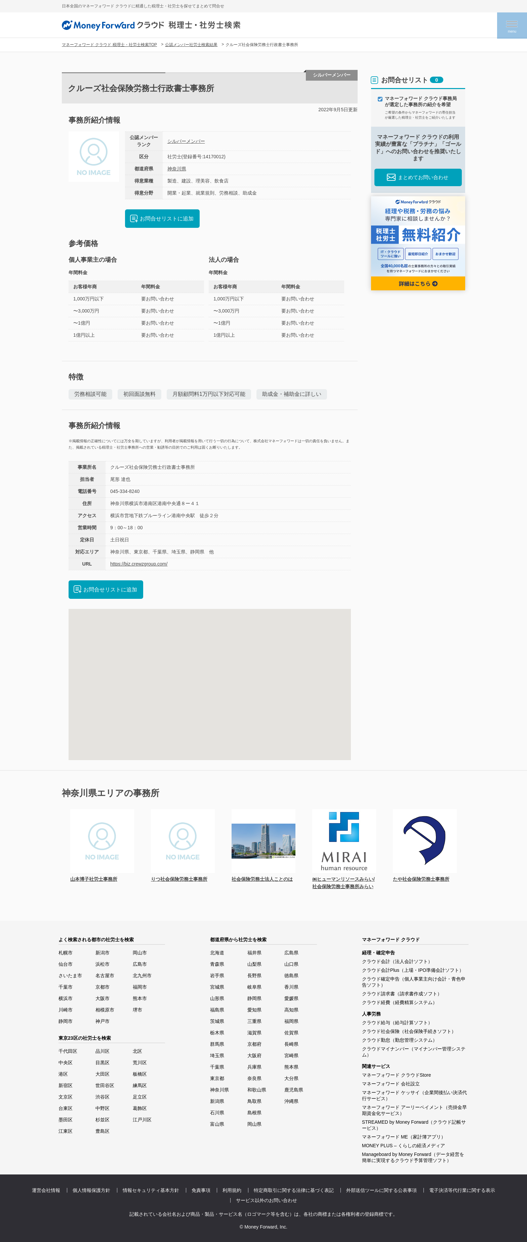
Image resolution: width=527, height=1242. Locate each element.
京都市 (102, 987)
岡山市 (140, 952)
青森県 (217, 964)
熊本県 (291, 1067)
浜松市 (102, 964)
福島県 (217, 1009)
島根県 (254, 1112)
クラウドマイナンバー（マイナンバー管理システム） (413, 1052)
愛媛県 (291, 998)
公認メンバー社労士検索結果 (191, 44)
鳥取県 (254, 1101)
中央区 (65, 1062)
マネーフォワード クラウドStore (396, 1075)
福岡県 (291, 1021)
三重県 (254, 1021)
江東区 (65, 1131)
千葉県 (217, 1067)
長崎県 (291, 1044)
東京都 (217, 1078)
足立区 (140, 1097)
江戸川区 (142, 1119)
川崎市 (65, 1009)
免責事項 (201, 1190)
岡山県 (254, 1124)
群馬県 (217, 1044)
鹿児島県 (293, 1089)
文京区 (65, 1097)
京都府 (254, 1044)
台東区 (65, 1108)
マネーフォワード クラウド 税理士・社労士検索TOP (109, 44)
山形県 (217, 998)
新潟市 (102, 952)
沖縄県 (291, 1101)
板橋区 (140, 1074)
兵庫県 (254, 1067)
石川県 (217, 1112)
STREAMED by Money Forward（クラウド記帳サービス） (414, 1125)
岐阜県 (254, 987)
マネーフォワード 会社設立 (391, 1083)
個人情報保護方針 (91, 1190)
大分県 (291, 1078)
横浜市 (65, 998)
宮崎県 (291, 1055)
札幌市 (65, 952)
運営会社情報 (46, 1190)
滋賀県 (254, 1032)
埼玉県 (217, 1055)
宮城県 (217, 987)
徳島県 (291, 975)
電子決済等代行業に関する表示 (462, 1190)
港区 (63, 1074)
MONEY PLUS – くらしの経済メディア (403, 1145)
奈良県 (254, 1078)
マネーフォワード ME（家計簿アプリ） (404, 1137)
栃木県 (217, 1032)
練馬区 (140, 1085)
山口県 (291, 964)
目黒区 (102, 1062)
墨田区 (65, 1119)
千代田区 (67, 1051)
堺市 (137, 1009)
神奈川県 (176, 168)
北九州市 (142, 975)
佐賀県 (291, 1032)
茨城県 (217, 1021)
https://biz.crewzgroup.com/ (138, 564)
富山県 (217, 1124)
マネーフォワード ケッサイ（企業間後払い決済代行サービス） (414, 1095)
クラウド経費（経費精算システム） (399, 1002)
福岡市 (140, 987)
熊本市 (140, 998)
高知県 (291, 1009)
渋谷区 (102, 1097)
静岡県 (254, 998)
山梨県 (254, 964)
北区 (137, 1051)
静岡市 (65, 1021)
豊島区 (102, 1131)
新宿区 (65, 1085)
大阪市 (102, 998)
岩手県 (217, 975)
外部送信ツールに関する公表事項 (381, 1190)
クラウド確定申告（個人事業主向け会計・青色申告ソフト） (413, 982)
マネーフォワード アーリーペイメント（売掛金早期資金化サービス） (414, 1110)
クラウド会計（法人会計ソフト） (397, 961)
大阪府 (254, 1055)
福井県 (254, 952)
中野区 (102, 1108)
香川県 (291, 987)
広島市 (140, 964)
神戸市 (102, 1021)
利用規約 (231, 1190)
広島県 (291, 952)
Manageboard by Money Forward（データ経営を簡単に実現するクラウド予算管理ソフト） (413, 1157)
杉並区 (102, 1119)
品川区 (102, 1051)
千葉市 (65, 987)
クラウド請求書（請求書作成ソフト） (402, 993)
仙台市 (65, 964)
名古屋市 (104, 975)
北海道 (217, 952)
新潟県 (217, 1101)
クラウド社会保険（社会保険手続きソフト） (409, 1031)
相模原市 (104, 1009)
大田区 (102, 1074)
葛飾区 (140, 1108)
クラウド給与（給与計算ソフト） (397, 1022)
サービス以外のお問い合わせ (266, 1200)
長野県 (254, 975)
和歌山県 (256, 1089)
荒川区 (140, 1062)
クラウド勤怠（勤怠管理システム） (399, 1040)
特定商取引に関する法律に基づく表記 (294, 1190)
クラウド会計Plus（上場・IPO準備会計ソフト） (413, 970)
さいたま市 (70, 975)
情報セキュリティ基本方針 (151, 1190)
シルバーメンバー (186, 141)
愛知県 (254, 1009)
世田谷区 (104, 1085)
